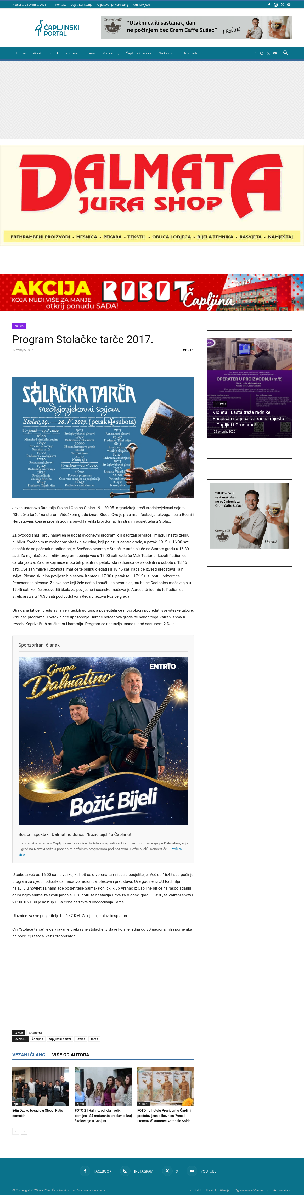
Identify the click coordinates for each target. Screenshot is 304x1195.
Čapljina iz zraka (138, 53)
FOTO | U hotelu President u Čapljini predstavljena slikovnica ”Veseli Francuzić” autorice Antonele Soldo (164, 1115)
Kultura (71, 53)
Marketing (111, 53)
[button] (285, 53)
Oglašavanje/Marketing (112, 5)
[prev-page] (15, 1131)
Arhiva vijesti (141, 5)
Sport (53, 53)
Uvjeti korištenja (81, 5)
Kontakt (60, 5)
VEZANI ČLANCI (29, 1054)
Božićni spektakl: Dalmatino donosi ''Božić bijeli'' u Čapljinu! (75, 834)
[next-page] (24, 1131)
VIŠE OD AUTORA (70, 1054)
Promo (90, 53)
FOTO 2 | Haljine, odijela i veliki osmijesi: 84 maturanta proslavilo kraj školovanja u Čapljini (103, 1115)
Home (21, 53)
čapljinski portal (60, 1039)
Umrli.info (190, 53)
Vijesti (37, 53)
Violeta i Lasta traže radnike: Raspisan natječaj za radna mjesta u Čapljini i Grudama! (248, 418)
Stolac (81, 1039)
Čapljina (37, 1039)
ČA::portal (35, 1032)
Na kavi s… (167, 53)
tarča (94, 1039)
